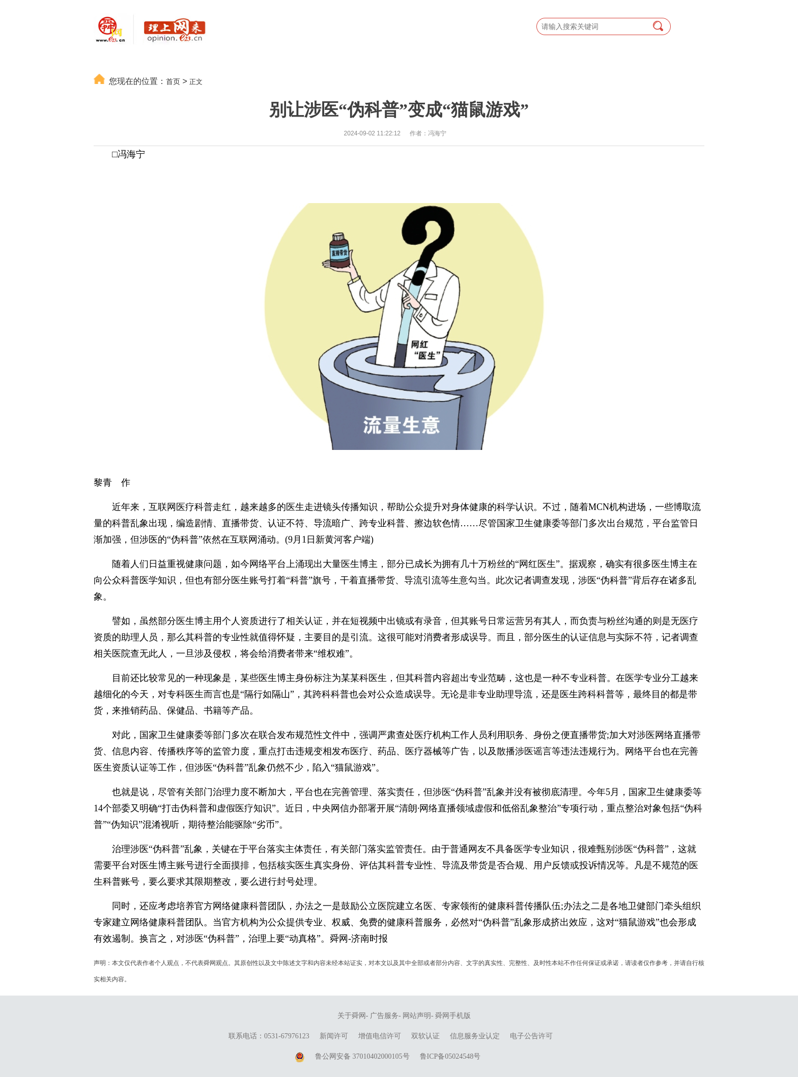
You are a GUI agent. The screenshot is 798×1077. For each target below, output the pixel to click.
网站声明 (417, 1015)
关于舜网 (351, 1015)
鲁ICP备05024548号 (450, 1056)
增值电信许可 (379, 1036)
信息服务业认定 (475, 1036)
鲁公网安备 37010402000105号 (362, 1056)
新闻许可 (334, 1036)
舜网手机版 (453, 1015)
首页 (173, 81)
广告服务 (384, 1015)
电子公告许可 (531, 1036)
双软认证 (425, 1036)
